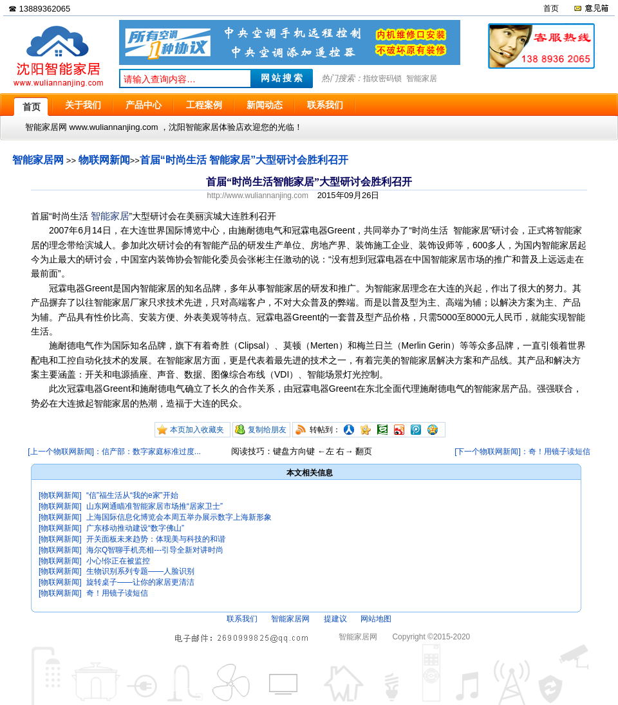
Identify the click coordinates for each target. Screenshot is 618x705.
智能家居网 (38, 159)
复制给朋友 (267, 429)
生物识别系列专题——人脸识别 (140, 571)
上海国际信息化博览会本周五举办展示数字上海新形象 (179, 517)
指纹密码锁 (382, 78)
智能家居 (421, 78)
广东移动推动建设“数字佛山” (135, 528)
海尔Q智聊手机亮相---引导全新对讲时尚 (154, 549)
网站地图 (375, 618)
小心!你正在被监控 (118, 560)
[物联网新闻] (60, 495)
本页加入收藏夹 (197, 429)
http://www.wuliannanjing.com (257, 195)
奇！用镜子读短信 (117, 593)
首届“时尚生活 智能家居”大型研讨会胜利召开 (244, 159)
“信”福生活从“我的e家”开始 (132, 495)
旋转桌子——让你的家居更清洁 (140, 582)
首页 (551, 8)
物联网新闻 (104, 159)
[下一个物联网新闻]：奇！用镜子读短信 (522, 451)
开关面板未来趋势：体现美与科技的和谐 (155, 539)
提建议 (335, 618)
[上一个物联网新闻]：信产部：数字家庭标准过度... (114, 451)
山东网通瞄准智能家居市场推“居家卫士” (154, 506)
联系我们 (242, 618)
